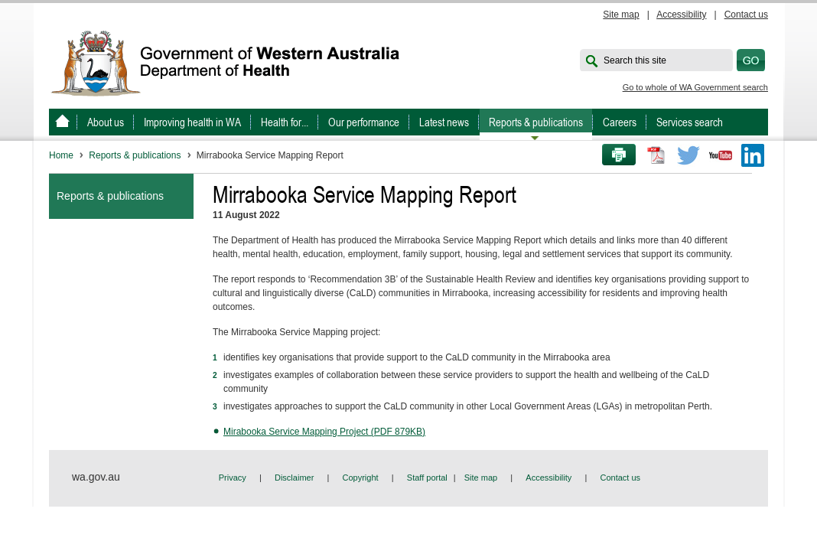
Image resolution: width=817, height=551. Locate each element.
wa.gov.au (96, 477)
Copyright (361, 477)
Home (61, 155)
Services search (689, 122)
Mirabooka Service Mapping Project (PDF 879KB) (324, 431)
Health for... (284, 122)
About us (105, 122)
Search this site (635, 60)
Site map (621, 14)
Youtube (720, 155)
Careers (619, 122)
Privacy (232, 477)
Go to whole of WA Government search (695, 87)
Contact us (746, 14)
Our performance (363, 122)
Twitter (688, 155)
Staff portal (427, 477)
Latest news (444, 122)
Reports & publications (536, 122)
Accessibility (681, 14)
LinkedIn (752, 155)
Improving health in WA (192, 122)
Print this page (613, 155)
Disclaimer (294, 477)
